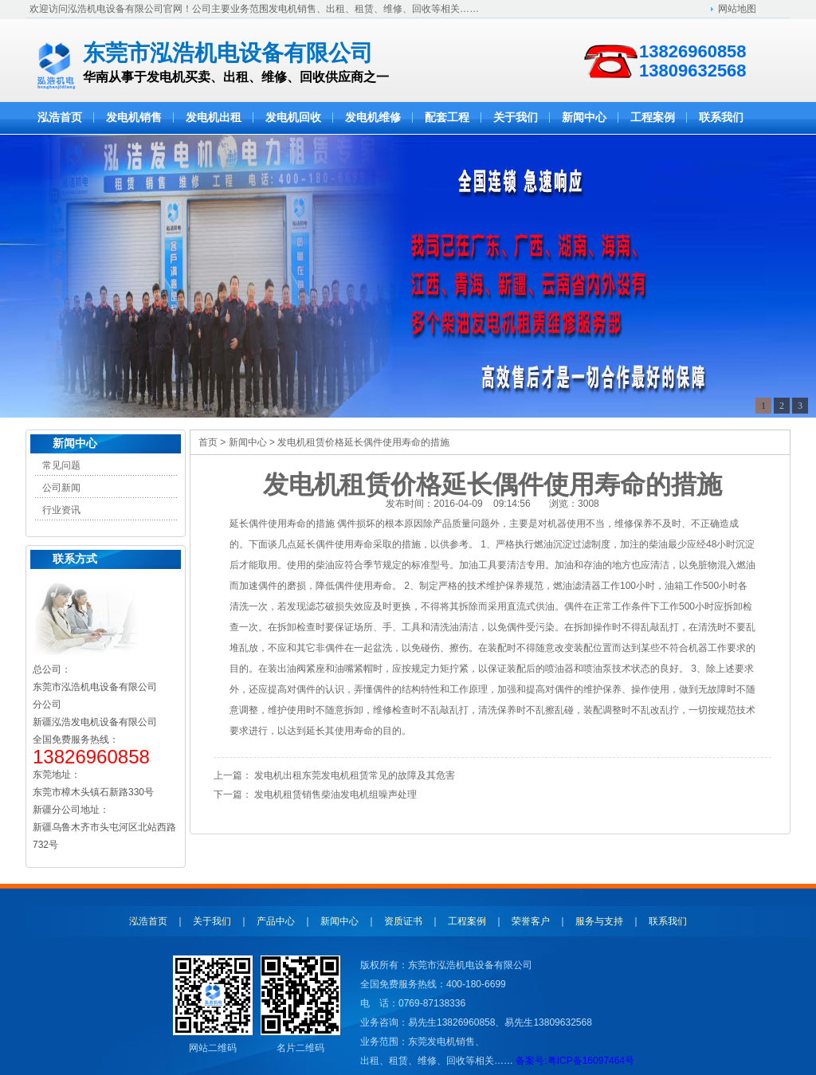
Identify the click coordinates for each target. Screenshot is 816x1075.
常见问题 (61, 465)
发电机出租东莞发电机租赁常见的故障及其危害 (354, 775)
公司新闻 (61, 487)
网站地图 (737, 8)
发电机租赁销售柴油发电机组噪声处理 (335, 794)
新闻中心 (75, 443)
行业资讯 (61, 510)
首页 (208, 442)
